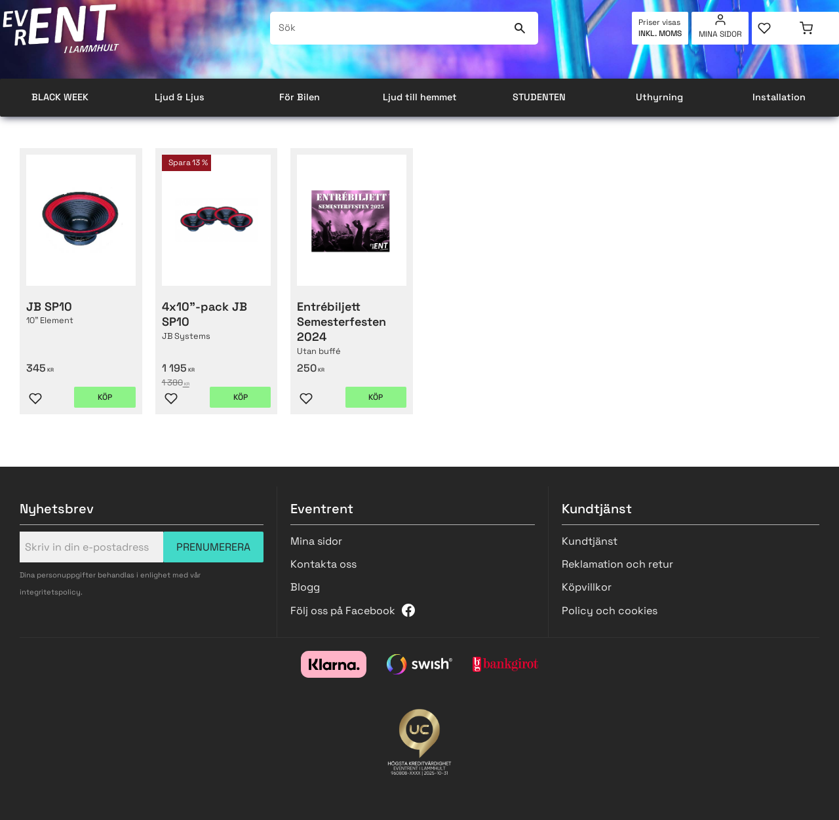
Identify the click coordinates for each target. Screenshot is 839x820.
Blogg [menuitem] (305, 587)
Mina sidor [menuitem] (720, 34)
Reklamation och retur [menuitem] (617, 564)
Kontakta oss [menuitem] (323, 564)
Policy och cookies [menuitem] (609, 610)
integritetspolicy (50, 591)
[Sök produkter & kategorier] (389, 28)
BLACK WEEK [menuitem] (59, 97)
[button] (773, 28)
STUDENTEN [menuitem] (539, 97)
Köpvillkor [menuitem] (587, 587)
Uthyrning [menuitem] (659, 97)
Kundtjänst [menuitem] (589, 541)
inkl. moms (660, 33)
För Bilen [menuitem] (299, 97)
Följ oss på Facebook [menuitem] (342, 610)
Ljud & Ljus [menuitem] (180, 97)
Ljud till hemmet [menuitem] (420, 97)
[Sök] (520, 28)
